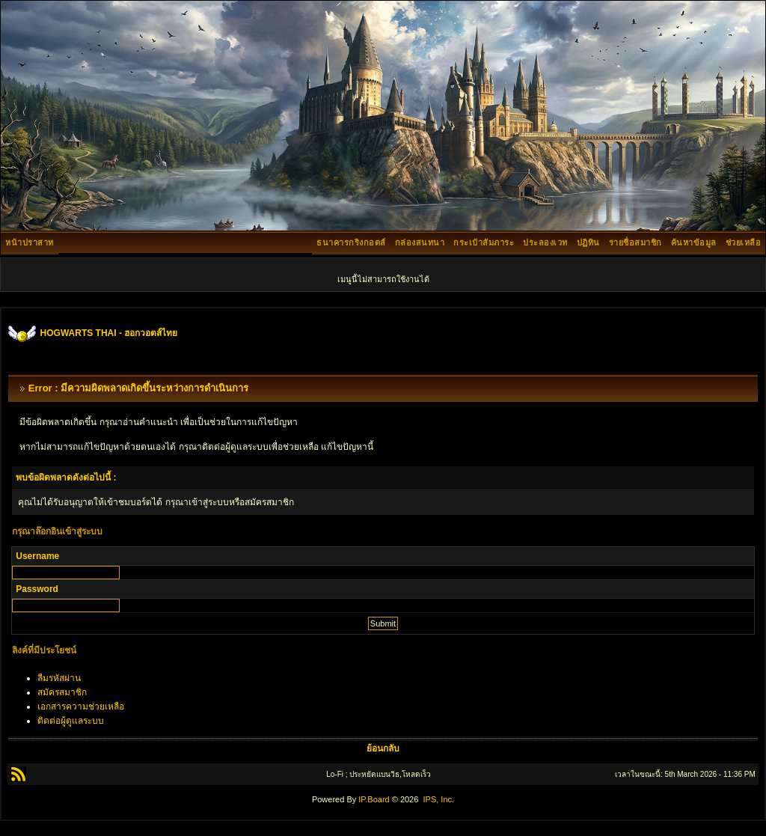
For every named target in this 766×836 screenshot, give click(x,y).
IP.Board (373, 799)
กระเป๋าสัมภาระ (483, 242)
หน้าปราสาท (29, 242)
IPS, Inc (437, 799)
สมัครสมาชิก (62, 692)
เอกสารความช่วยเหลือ (80, 706)
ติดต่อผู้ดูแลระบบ (70, 721)
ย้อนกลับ (383, 748)
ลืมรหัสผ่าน (59, 678)
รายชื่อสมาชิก (635, 242)
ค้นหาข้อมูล (694, 242)
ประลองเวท (545, 242)
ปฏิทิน (588, 242)
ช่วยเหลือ (744, 242)
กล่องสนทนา (420, 242)
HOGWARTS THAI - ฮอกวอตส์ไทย (109, 333)
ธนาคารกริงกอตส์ (351, 242)
